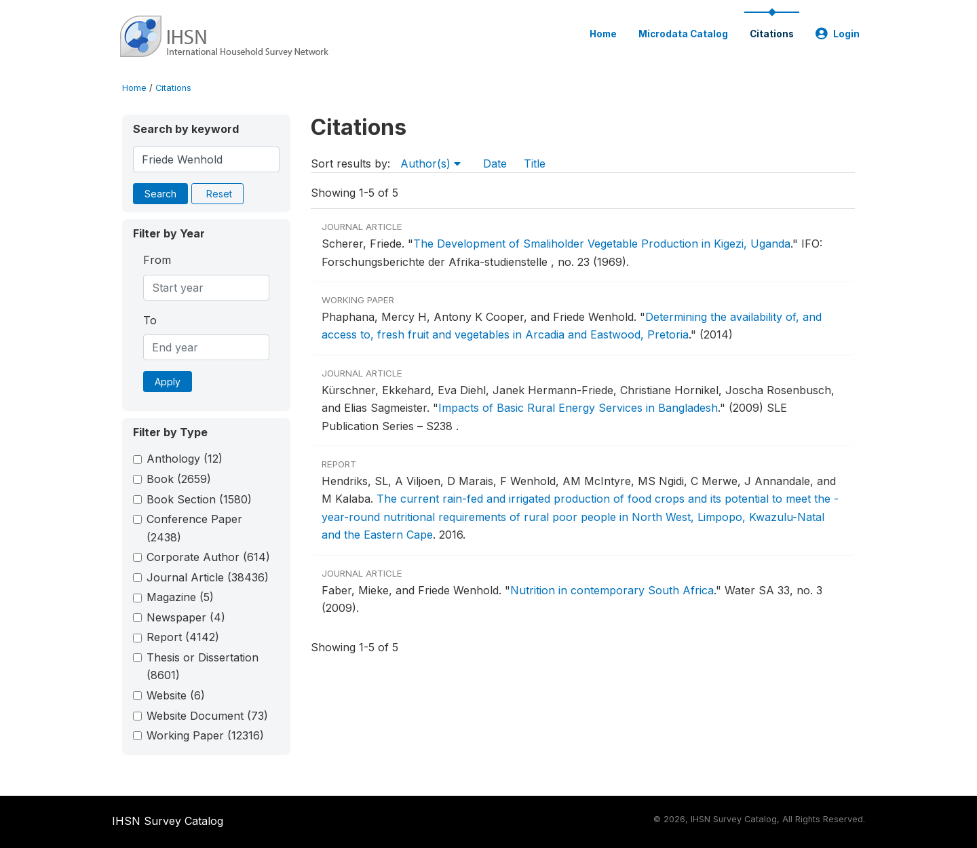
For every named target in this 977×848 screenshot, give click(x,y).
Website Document (207, 715)
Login (838, 33)
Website (176, 695)
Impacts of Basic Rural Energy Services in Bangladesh (578, 408)
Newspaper (186, 617)
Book (179, 479)
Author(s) (430, 163)
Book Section (199, 499)
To (150, 320)
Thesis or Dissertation (202, 666)
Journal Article (208, 577)
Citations (772, 33)
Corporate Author (208, 557)
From (157, 260)
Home (603, 33)
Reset (219, 193)
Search (160, 193)
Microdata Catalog (683, 33)
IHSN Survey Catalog (167, 821)
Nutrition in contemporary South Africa (612, 590)
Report (183, 637)
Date (495, 163)
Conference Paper (194, 527)
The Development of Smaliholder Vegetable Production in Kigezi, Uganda (601, 243)
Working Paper (205, 735)
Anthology (185, 458)
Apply (167, 381)
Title (534, 163)
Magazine (180, 597)
